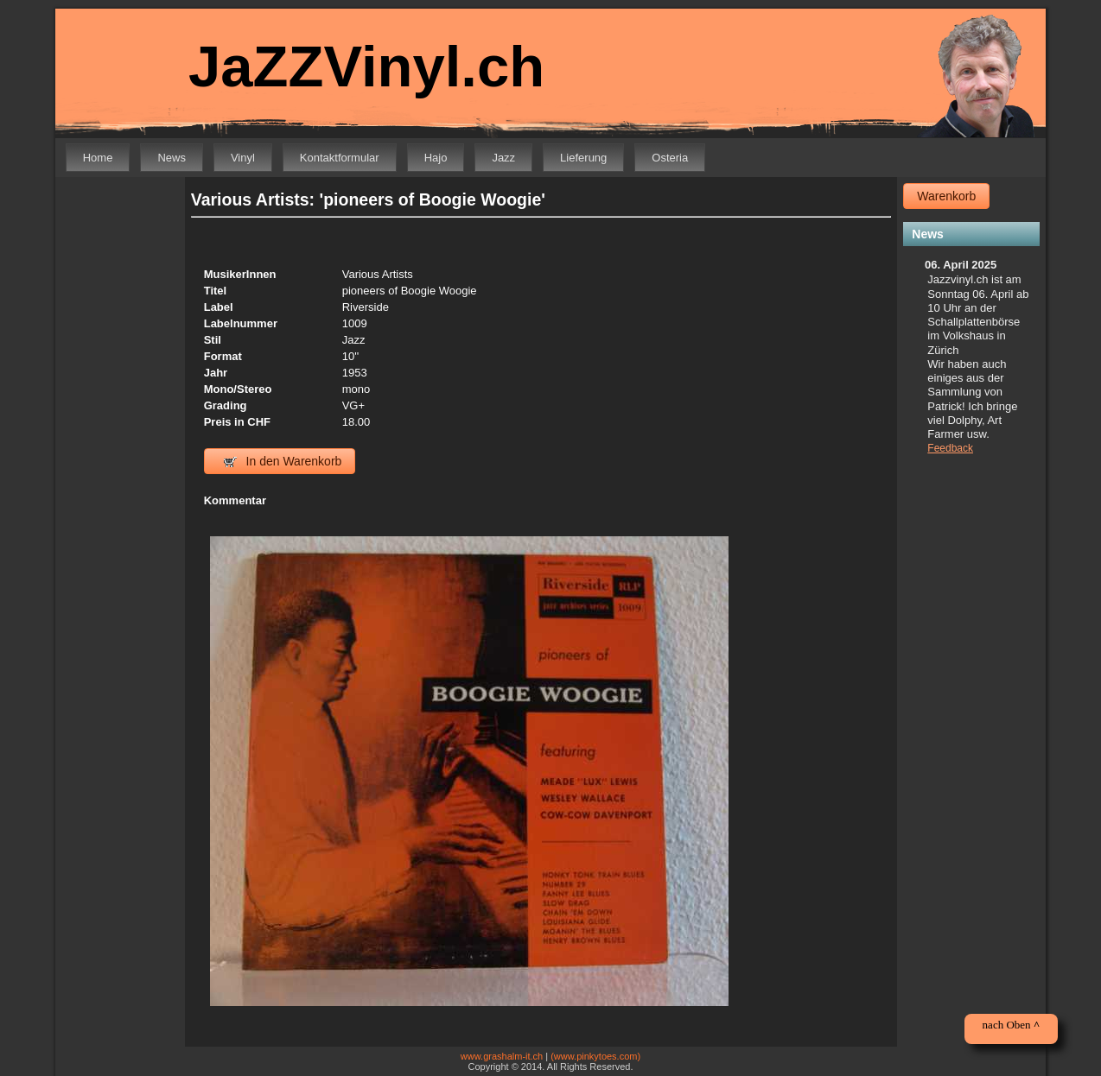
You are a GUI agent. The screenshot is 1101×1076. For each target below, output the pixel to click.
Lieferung (583, 157)
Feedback (950, 448)
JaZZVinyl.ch (366, 66)
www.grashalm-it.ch (502, 1056)
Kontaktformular (339, 157)
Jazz (503, 157)
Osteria (670, 157)
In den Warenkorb (283, 461)
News (171, 157)
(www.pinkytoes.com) (595, 1056)
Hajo (436, 157)
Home (98, 157)
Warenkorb (946, 196)
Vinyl (243, 157)
